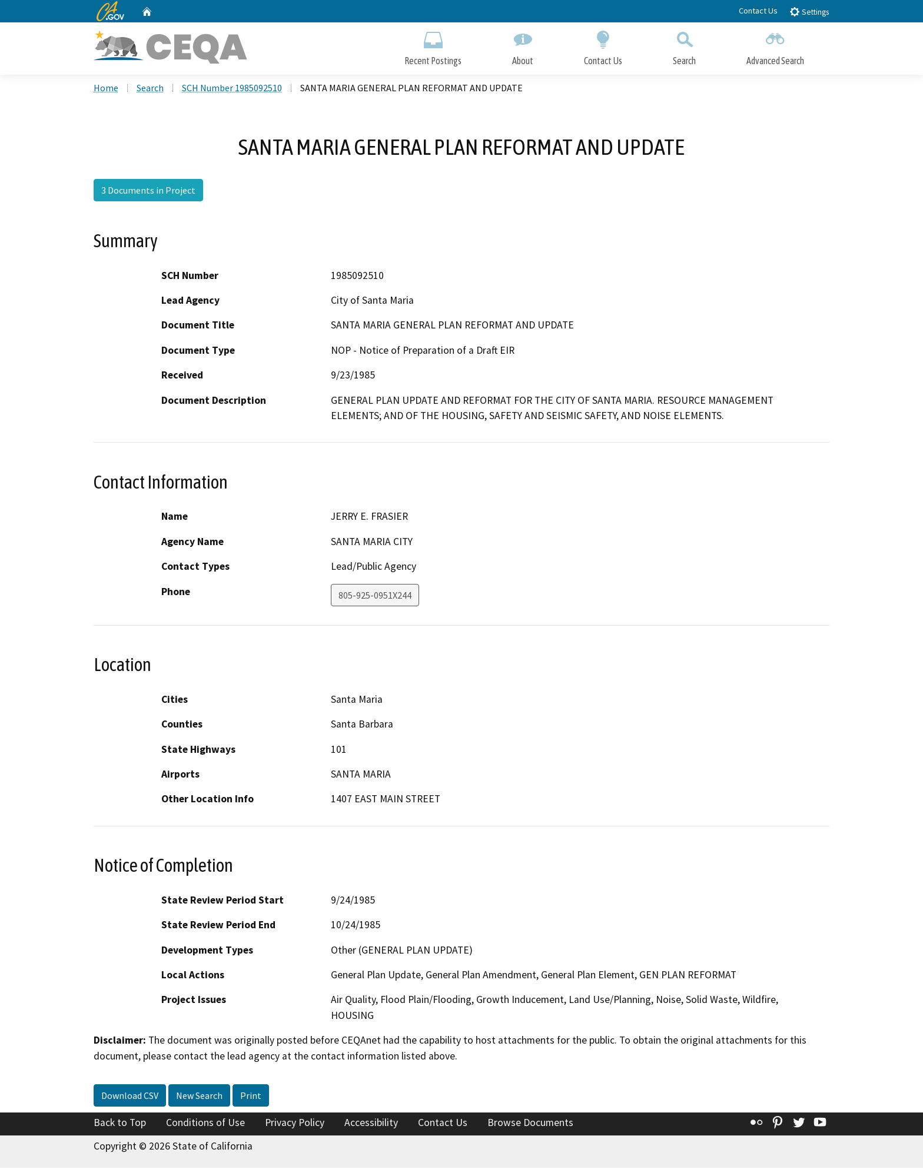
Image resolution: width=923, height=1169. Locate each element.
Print (250, 1096)
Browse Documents (530, 1123)
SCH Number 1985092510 (232, 89)
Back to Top (120, 1123)
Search (684, 45)
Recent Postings (433, 45)
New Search (199, 1096)
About (523, 45)
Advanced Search (775, 45)
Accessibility (371, 1123)
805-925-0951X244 (374, 596)
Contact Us (758, 10)
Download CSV (129, 1096)
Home (106, 89)
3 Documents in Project (148, 191)
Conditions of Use (205, 1123)
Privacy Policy (294, 1123)
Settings (809, 11)
